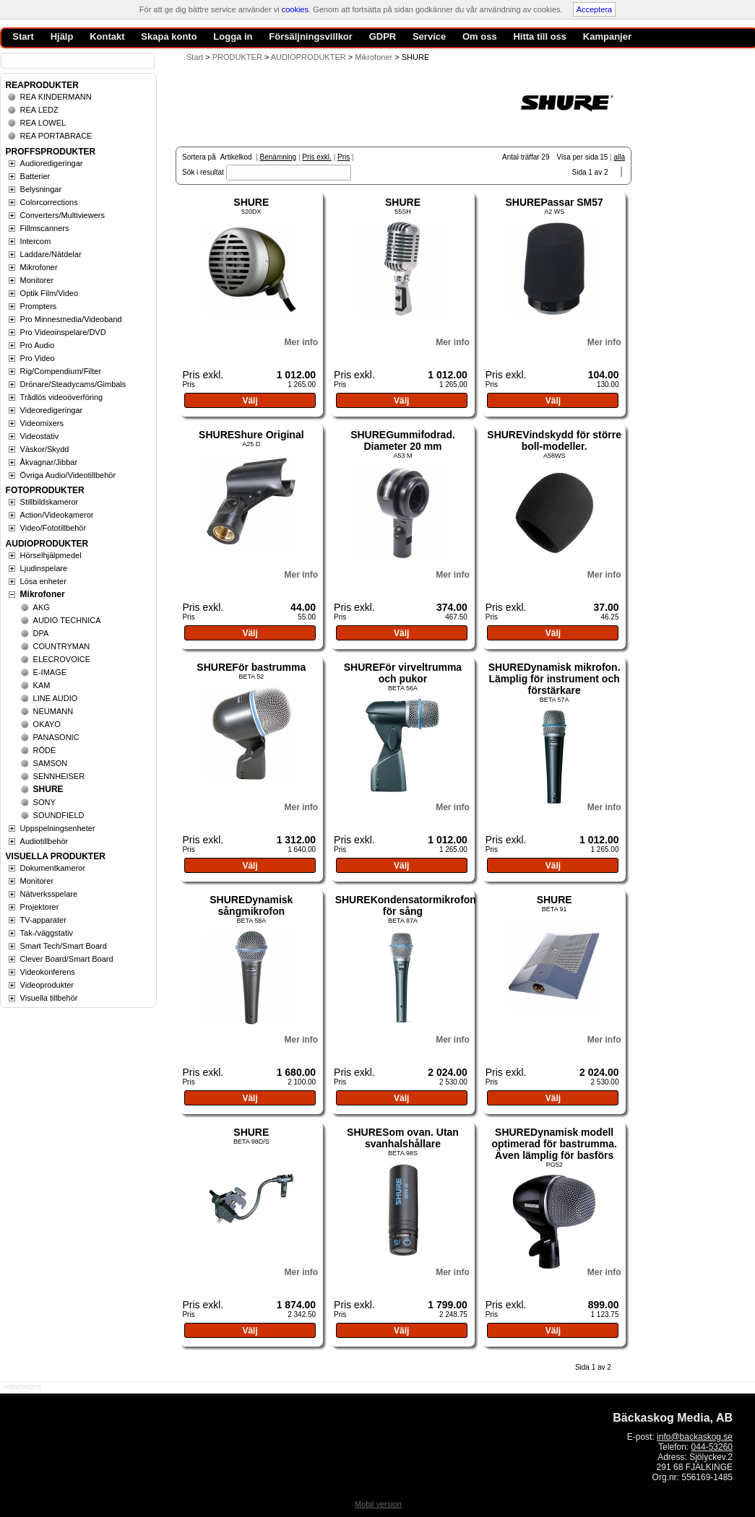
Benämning (278, 157)
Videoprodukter (47, 985)
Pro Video (37, 358)
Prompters (38, 306)
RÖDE (44, 750)
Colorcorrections (49, 202)
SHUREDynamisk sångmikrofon (251, 905)
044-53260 (712, 1447)
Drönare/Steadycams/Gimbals (73, 384)
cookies (295, 9)
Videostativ (39, 436)
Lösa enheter (43, 581)
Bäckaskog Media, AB (673, 1418)
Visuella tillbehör (49, 998)
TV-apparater (43, 920)
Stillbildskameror (49, 501)
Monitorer (36, 280)
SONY (44, 802)
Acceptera (595, 9)
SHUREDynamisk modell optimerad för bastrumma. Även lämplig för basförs (553, 1143)
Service (429, 36)
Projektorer (39, 907)
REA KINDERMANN (56, 96)
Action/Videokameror (57, 514)
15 (604, 157)
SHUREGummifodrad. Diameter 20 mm (402, 440)
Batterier (35, 176)
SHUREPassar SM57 (554, 202)
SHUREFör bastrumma (251, 667)
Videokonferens (47, 972)
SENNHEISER (59, 776)
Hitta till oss (539, 36)
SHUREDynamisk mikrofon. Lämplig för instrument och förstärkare (554, 678)
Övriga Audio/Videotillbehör (68, 475)
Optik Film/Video (49, 293)
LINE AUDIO (55, 698)
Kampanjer (607, 36)
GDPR (383, 36)
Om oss (479, 36)
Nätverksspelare (48, 894)
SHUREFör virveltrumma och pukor (403, 672)
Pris (343, 157)
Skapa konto (169, 36)
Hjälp (62, 36)
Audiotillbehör (44, 841)
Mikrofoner (39, 267)
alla (619, 157)
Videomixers (42, 423)
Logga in (232, 36)
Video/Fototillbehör (53, 527)
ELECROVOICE (61, 659)
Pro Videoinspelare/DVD (63, 332)
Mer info (301, 342)
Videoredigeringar (51, 410)
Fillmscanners (44, 228)
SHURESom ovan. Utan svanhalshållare (403, 1137)
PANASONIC (56, 737)
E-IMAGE (49, 672)
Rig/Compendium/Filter (60, 371)
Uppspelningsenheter (57, 828)
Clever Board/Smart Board (66, 959)
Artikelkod (236, 157)
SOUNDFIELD (59, 815)
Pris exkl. (317, 157)
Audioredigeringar (51, 163)
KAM (42, 685)
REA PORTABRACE (56, 135)
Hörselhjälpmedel (51, 555)
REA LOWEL (43, 122)
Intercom (35, 241)
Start (194, 57)
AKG (41, 607)
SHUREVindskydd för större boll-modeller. (554, 440)
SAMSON (50, 763)
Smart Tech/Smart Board (63, 946)
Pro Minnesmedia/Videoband (71, 319)
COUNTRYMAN (61, 646)
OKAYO (47, 724)
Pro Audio (37, 345)
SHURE (251, 202)
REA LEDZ (39, 109)
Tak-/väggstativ (46, 933)
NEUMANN (53, 711)
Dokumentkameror (52, 868)
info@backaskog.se (695, 1437)
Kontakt (107, 36)
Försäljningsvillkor (311, 36)
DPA (41, 633)
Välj (249, 401)
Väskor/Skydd (44, 449)
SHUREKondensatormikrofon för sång (405, 905)
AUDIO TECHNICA (67, 620)
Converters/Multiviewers (62, 215)
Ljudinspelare (43, 568)
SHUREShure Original (251, 434)
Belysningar (40, 189)
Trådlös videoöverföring (61, 397)
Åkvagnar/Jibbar (49, 462)
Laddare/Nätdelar (51, 254)
